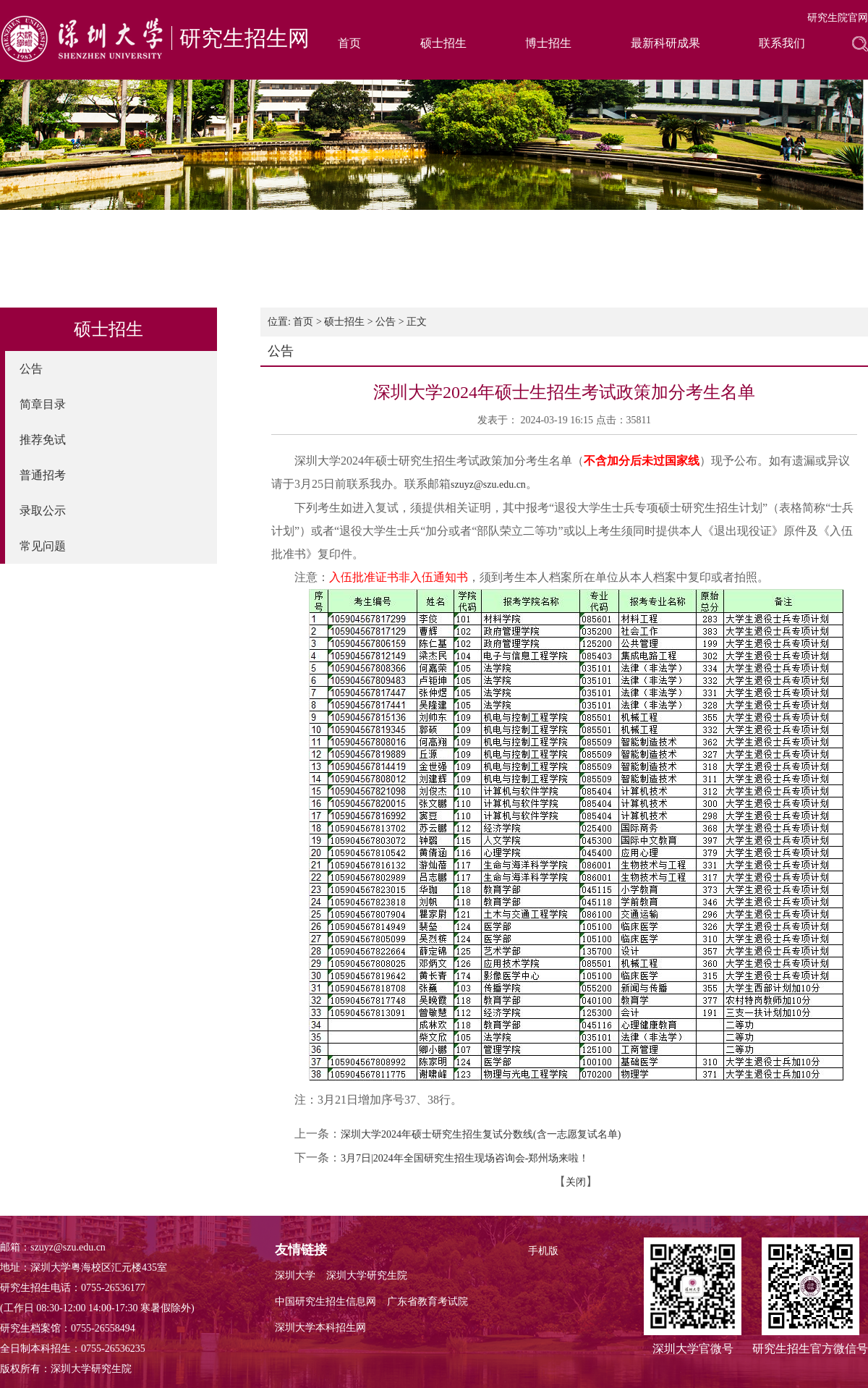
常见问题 (43, 546)
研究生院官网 (837, 17)
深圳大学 (295, 1275)
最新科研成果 (665, 43)
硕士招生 (443, 43)
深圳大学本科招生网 (320, 1327)
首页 (349, 43)
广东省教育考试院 (427, 1301)
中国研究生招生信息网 (325, 1301)
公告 (31, 369)
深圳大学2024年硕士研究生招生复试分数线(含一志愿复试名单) (481, 1134)
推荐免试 (43, 439)
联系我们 (782, 43)
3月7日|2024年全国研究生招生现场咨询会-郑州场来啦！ (465, 1158)
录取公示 (43, 510)
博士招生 (548, 43)
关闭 (576, 1182)
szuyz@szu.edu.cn (488, 484)
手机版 (543, 1250)
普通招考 (43, 475)
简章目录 (43, 404)
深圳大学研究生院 (366, 1275)
